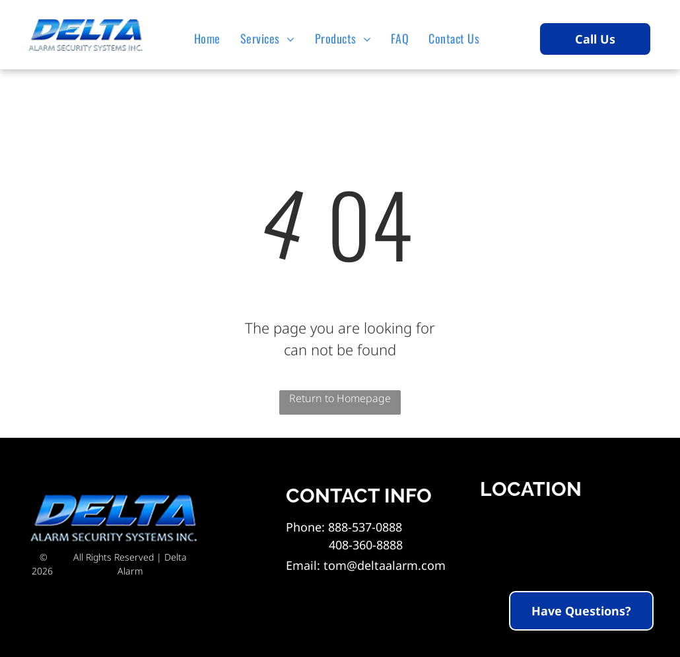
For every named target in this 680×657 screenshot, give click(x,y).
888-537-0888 (365, 527)
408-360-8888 (344, 545)
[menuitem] (210, 38)
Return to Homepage (340, 398)
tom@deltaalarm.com (384, 565)
